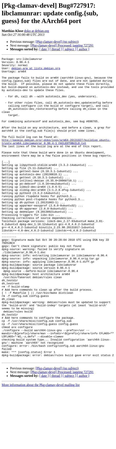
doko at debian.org (36, 31)
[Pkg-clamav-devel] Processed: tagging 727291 (62, 45)
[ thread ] (56, 49)
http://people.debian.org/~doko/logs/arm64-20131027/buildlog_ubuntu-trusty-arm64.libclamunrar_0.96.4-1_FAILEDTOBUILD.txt (56, 158)
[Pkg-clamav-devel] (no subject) (57, 41)
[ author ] (83, 49)
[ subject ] (69, 49)
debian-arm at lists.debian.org (35, 71)
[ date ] (44, 49)
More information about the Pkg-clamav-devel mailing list (41, 445)
